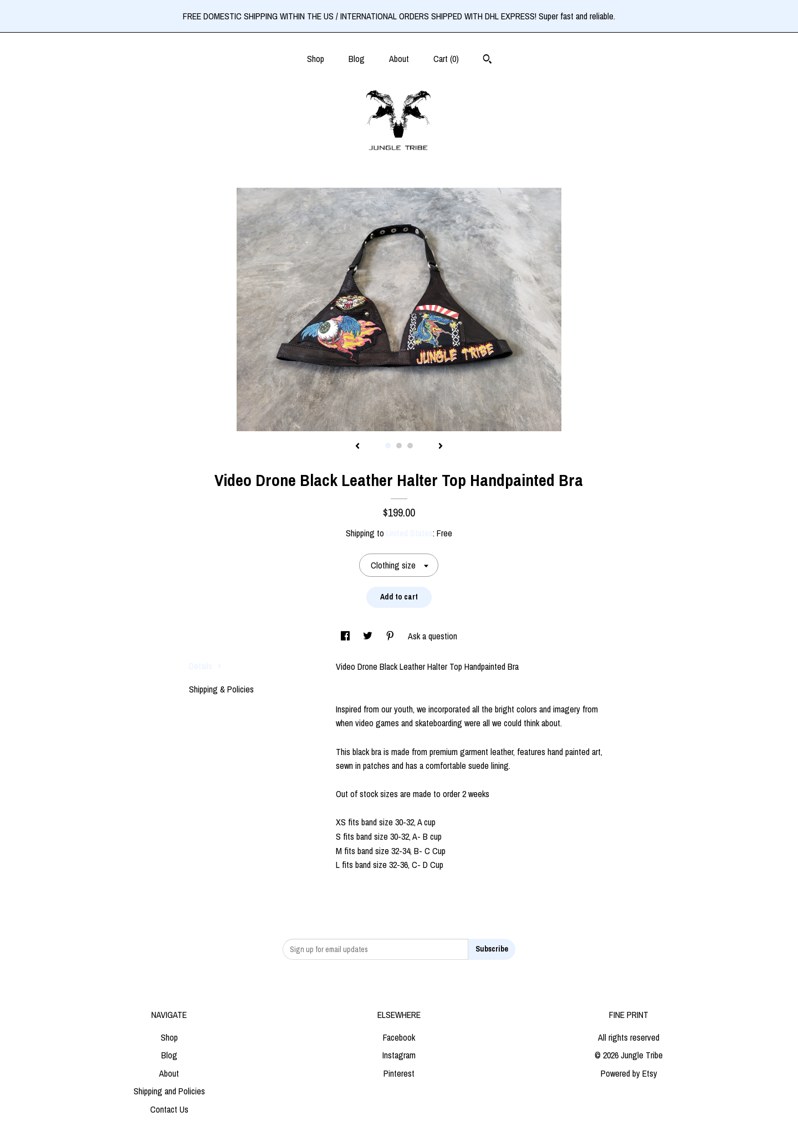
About (399, 59)
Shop (315, 59)
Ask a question (432, 636)
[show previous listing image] (357, 447)
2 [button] (399, 445)
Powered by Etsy (629, 1073)
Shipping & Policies (221, 689)
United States (409, 533)
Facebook (399, 1037)
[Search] (487, 60)
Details (205, 666)
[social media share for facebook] (346, 636)
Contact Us (169, 1109)
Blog (357, 59)
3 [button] (410, 445)
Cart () (446, 59)
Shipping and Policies (169, 1091)
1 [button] (388, 445)
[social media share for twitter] (369, 636)
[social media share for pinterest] (391, 636)
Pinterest (399, 1073)
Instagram (399, 1055)
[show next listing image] (440, 447)
